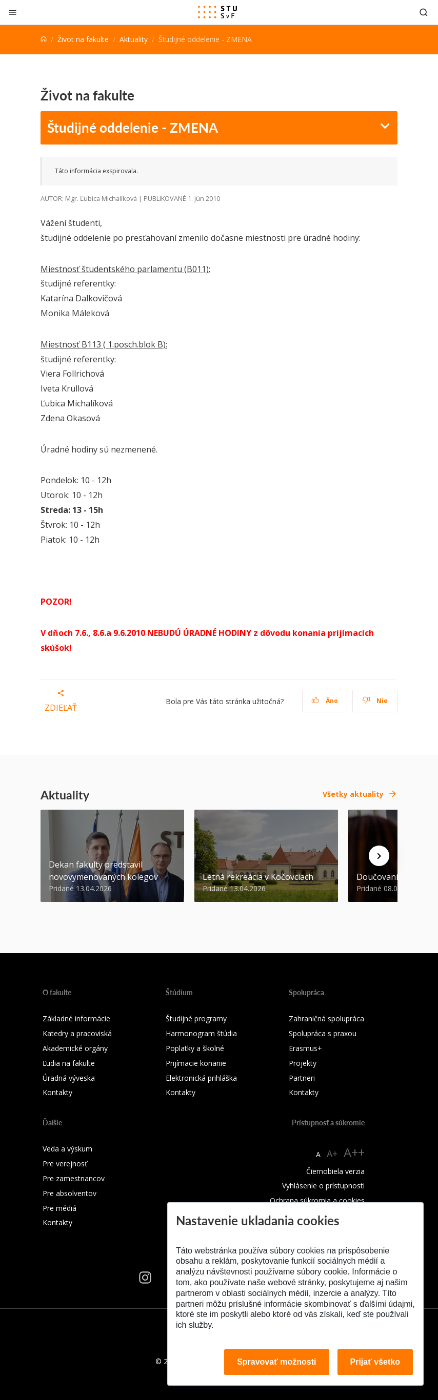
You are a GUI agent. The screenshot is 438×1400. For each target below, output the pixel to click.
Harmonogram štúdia (201, 1033)
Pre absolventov (69, 1193)
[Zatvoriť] (12, 12)
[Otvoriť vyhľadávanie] (423, 12)
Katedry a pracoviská (77, 1033)
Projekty (302, 1063)
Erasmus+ (305, 1048)
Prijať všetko (375, 1361)
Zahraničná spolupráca (326, 1018)
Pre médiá (59, 1208)
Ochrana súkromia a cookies (317, 1200)
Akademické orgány (75, 1048)
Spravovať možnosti (276, 1361)
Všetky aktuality (353, 794)
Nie (375, 700)
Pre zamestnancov (74, 1178)
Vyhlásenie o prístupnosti (323, 1185)
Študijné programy (196, 1018)
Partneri (302, 1078)
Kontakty (57, 1092)
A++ (354, 1152)
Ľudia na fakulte (69, 1063)
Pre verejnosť (65, 1163)
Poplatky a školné (195, 1048)
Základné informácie (76, 1018)
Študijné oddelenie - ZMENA (132, 127)
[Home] (44, 39)
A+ (332, 1153)
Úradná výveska (69, 1078)
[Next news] (379, 856)
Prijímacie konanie (196, 1063)
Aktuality (134, 39)
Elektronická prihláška (201, 1078)
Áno (325, 700)
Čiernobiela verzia (335, 1171)
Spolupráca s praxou (322, 1033)
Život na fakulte (83, 39)
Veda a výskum (67, 1149)
